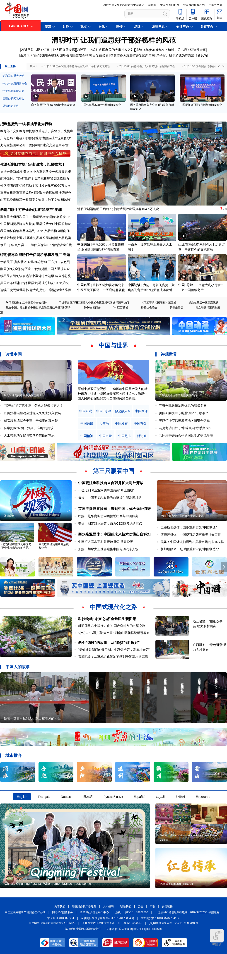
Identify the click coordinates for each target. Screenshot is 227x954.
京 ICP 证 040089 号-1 (60, 918)
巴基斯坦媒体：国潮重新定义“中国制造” (189, 527)
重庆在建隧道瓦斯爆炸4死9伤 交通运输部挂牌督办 (35, 192)
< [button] (219, 66)
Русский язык (113, 797)
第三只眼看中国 (113, 471)
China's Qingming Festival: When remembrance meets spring (48, 883)
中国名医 (83, 285)
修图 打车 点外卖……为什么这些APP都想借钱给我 (36, 245)
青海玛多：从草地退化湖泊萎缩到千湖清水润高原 (113, 656)
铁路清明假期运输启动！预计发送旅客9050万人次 (35, 185)
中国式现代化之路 (113, 607)
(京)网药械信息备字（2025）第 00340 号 (173, 923)
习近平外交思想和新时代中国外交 (123, 5)
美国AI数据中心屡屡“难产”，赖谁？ (184, 413)
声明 (152, 906)
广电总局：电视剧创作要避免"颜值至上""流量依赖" (35, 138)
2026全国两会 (92, 307)
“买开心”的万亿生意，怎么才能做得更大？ (33, 405)
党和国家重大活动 (13, 75)
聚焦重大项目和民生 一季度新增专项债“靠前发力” (35, 217)
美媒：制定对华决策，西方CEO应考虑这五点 (110, 523)
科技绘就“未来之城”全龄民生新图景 (107, 619)
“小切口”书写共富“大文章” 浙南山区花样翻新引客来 (114, 633)
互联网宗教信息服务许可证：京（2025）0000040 (112, 923)
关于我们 (59, 906)
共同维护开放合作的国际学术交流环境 (186, 435)
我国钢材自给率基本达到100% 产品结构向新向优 (35, 231)
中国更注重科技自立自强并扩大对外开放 (110, 483)
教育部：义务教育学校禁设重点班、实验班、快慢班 (36, 131)
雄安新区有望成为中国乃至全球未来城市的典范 (16, 546)
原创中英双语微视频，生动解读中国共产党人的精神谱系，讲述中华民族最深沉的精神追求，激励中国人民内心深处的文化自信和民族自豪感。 (112, 393)
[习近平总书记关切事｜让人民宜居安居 (47, 50)
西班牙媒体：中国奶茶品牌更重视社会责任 (191, 534)
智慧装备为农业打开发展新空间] (133, 55)
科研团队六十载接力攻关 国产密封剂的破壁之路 (112, 626)
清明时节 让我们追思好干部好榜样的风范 (113, 40)
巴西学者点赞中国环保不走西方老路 (182, 515)
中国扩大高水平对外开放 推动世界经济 (105, 541)
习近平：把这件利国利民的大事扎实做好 (105, 50)
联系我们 (125, 906)
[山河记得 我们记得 (32, 55)
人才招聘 (108, 906)
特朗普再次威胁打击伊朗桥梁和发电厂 (31, 255)
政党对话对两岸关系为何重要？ (23, 395)
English (22, 797)
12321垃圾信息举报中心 (94, 912)
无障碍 (217, 938)
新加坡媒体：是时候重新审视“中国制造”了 (190, 549)
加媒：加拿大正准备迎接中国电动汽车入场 (108, 549)
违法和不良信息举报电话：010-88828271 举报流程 (189, 912)
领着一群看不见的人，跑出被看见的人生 (32, 718)
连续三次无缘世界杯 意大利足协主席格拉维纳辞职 (35, 290)
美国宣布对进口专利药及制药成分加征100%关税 (34, 283)
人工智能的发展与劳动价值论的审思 (29, 435)
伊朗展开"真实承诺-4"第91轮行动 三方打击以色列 (35, 262)
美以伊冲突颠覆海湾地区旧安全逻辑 (184, 420)
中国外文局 (215, 5)
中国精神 (86, 436)
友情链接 (167, 906)
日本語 (88, 797)
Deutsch (66, 797)
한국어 (180, 797)
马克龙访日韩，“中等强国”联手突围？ (185, 428)
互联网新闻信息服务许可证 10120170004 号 (107, 918)
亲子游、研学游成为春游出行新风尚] (182, 55)
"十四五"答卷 (120, 307)
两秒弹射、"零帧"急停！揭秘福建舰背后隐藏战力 (34, 178)
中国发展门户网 (169, 5)
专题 (66, 255)
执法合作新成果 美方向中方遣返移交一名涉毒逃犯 (35, 171)
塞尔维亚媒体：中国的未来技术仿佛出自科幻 (114, 534)
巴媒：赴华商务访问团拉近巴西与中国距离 (108, 516)
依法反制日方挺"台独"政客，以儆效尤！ (32, 164)
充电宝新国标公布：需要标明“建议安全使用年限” (34, 145)
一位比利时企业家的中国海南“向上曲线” (106, 490)
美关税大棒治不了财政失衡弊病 (178, 395)
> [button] (223, 66)
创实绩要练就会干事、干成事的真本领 (31, 420)
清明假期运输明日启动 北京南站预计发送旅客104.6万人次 (118, 209)
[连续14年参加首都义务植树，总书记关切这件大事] (171, 50)
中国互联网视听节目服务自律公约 (25, 912)
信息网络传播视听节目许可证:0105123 (52, 923)
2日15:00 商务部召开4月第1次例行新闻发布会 (147, 66)
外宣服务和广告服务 (84, 906)
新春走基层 (176, 307)
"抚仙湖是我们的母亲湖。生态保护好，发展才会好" (114, 649)
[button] (224, 162)
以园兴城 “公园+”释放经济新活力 (23, 651)
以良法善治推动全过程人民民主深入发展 (32, 413)
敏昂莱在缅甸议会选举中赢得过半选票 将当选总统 (35, 276)
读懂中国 (13, 354)
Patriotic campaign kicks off (176, 883)
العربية (160, 797)
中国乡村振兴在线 (194, 5)
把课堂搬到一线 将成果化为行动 (26, 124)
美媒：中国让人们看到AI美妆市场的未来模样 (192, 542)
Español (139, 797)
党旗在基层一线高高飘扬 (203, 302)
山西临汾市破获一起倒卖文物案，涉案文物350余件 (36, 199)
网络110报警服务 (62, 912)
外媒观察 (9, 515)
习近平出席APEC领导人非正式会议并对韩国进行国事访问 (94, 302)
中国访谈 (83, 244)
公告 (140, 906)
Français (44, 797)
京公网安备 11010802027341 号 (160, 918)
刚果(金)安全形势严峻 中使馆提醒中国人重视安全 (35, 269)
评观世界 (169, 354)
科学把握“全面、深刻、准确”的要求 (28, 428)
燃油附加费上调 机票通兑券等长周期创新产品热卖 (35, 238)
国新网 (152, 5)
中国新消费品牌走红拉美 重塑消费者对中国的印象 (35, 224)
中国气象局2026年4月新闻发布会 (101, 104)
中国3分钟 (185, 285)
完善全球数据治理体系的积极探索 (183, 405)
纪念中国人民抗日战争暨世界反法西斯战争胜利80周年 (38, 307)
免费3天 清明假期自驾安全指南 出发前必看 (78, 55)
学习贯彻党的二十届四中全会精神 (26, 302)
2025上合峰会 (148, 307)
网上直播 (10, 66)
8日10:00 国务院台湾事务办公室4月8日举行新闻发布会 (77, 66)
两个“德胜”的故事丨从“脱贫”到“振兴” (109, 643)
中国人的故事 (17, 667)
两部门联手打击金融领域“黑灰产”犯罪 (31, 210)
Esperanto (203, 797)
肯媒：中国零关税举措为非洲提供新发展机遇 (110, 498)
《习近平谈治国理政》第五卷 (158, 302)
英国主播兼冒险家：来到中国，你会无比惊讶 (114, 509)
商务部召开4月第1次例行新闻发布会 (53, 104)
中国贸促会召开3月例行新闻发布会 (201, 104)
